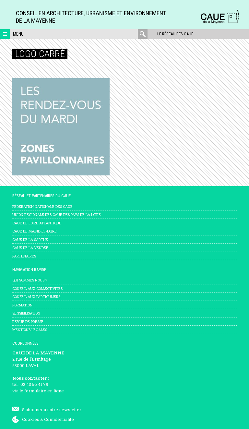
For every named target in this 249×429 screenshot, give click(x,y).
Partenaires (24, 256)
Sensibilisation (26, 313)
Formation (22, 305)
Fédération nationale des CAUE (42, 206)
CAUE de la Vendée (30, 247)
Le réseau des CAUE (175, 33)
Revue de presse (27, 321)
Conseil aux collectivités (37, 288)
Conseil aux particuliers (36, 296)
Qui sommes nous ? (29, 280)
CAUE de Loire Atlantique (36, 222)
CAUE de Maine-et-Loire (34, 231)
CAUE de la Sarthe (30, 239)
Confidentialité (59, 419)
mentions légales (29, 329)
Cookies (30, 419)
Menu (18, 34)
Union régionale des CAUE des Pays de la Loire (56, 214)
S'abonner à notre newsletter (51, 409)
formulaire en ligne (44, 391)
